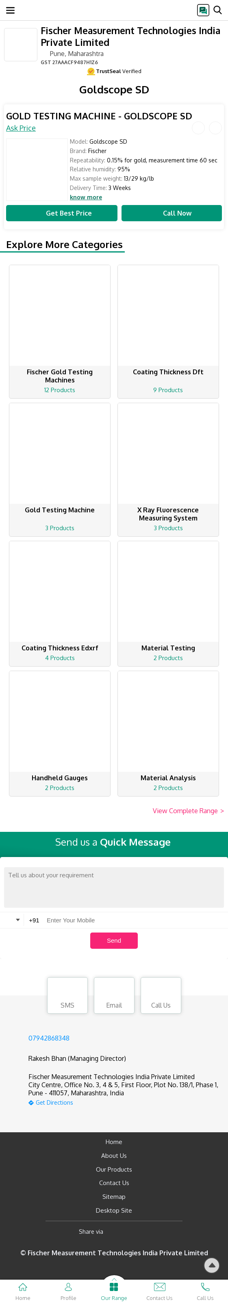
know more (86, 197)
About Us (114, 1155)
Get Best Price (62, 213)
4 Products (60, 658)
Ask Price (21, 127)
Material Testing (168, 648)
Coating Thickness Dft (168, 372)
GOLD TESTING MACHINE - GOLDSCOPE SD (99, 115)
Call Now (171, 213)
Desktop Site (114, 1210)
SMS (67, 996)
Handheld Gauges (60, 778)
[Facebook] (116, 1232)
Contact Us (114, 1183)
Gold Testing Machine (60, 510)
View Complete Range (188, 811)
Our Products (114, 1169)
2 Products (168, 658)
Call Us (161, 996)
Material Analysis (168, 778)
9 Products (168, 390)
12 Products (59, 390)
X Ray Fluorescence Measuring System (168, 514)
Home (114, 1142)
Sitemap (114, 1196)
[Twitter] (151, 1232)
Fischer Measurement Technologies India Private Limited (130, 36)
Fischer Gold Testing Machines (60, 376)
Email (114, 996)
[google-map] (124, 1101)
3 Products (59, 528)
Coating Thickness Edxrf (60, 648)
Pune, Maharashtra (72, 53)
